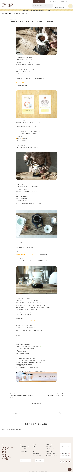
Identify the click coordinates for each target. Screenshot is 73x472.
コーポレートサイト (52, 1)
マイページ (35, 444)
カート (34, 451)
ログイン (34, 446)
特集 (21, 453)
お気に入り (35, 448)
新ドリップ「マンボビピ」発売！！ (54, 395)
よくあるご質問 (61, 7)
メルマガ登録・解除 (37, 455)
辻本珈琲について (23, 451)
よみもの (6, 13)
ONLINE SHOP (39, 1)
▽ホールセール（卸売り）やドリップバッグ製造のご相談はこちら (31, 371)
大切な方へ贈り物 (23, 448)
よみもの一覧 (36, 403)
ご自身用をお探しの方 (24, 446)
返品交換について (50, 448)
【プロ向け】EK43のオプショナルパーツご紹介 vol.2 (21, 396)
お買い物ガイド (49, 446)
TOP (3, 13)
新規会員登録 (36, 453)
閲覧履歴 (56, 7)
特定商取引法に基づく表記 (51, 455)
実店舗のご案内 (64, 1)
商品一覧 (21, 444)
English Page (39, 460)
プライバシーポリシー (50, 453)
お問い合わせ (49, 444)
